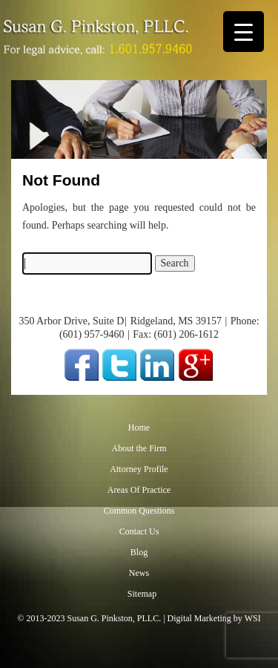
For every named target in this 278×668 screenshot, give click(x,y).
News (139, 573)
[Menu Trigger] (243, 31)
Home (139, 427)
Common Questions (139, 510)
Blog (139, 552)
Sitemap (142, 594)
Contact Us (139, 531)
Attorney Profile (139, 469)
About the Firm (139, 448)
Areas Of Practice (139, 490)
